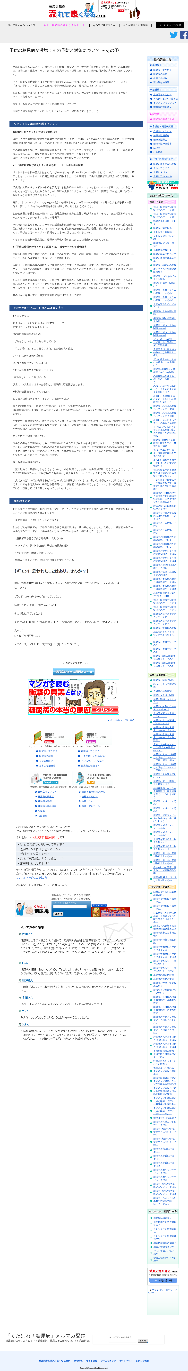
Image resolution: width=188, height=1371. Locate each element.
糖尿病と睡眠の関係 (163, 680)
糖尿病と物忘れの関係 (164, 265)
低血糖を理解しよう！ (164, 250)
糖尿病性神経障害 (47, 806)
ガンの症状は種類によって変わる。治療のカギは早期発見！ (164, 342)
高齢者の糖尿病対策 (163, 974)
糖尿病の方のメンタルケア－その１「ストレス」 (164, 1020)
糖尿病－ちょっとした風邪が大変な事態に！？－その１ (164, 1200)
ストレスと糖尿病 (162, 232)
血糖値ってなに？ (90, 751)
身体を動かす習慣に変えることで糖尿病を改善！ (164, 870)
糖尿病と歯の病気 (162, 228)
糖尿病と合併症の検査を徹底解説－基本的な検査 (164, 1000)
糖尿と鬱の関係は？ (164, 1247)
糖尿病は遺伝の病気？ (165, 1243)
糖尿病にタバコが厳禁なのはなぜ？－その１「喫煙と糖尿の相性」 (164, 757)
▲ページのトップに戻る (121, 720)
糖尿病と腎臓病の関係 (164, 628)
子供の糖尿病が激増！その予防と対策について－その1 (164, 1054)
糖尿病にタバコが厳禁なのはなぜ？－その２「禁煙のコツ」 (164, 767)
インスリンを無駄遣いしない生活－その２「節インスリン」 (164, 1110)
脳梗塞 (41, 811)
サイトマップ (126, 1361)
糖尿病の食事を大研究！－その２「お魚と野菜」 (164, 737)
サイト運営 (91, 1361)
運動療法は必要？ (163, 1217)
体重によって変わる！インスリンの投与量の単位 (164, 1071)
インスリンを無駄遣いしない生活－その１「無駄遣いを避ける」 (164, 1100)
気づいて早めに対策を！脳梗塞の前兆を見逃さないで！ (164, 453)
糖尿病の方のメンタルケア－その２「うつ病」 (164, 1030)
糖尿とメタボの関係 (163, 695)
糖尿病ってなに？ (48, 751)
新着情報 (78, 1361)
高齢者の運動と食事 (163, 979)
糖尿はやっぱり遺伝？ (164, 1117)
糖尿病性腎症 (45, 801)
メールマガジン (108, 1361)
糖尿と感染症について (164, 254)
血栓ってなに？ (90, 796)
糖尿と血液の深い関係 (93, 791)
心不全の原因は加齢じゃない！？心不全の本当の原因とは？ (164, 389)
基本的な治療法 (47, 765)
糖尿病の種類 (46, 756)
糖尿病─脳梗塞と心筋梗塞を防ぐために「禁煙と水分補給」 (164, 443)
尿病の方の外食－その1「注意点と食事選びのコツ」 (164, 747)
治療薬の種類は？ (90, 765)
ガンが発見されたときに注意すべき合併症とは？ (164, 362)
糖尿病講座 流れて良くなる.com (54, 1361)
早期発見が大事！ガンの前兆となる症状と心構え (164, 352)
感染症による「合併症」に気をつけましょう (164, 635)
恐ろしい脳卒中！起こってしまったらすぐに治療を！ (164, 463)
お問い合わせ (142, 1361)
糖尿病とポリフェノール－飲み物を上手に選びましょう (164, 818)
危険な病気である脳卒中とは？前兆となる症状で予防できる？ (164, 473)
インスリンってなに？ (92, 760)
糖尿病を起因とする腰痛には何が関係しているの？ (164, 515)
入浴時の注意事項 (162, 691)
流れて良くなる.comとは (21, 25)
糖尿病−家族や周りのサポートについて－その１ (164, 1131)
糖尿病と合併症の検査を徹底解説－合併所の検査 (164, 1010)
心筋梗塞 (42, 815)
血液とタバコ (88, 801)
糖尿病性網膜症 (46, 796)
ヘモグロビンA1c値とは (93, 756)
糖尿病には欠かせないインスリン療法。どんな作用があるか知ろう (164, 1080)
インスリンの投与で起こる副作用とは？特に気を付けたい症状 (164, 1090)
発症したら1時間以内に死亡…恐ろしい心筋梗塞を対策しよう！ (164, 399)
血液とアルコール (91, 806)
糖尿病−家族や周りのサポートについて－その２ (164, 1141)
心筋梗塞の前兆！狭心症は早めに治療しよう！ (164, 379)
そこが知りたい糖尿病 (135, 25)
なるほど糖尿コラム (104, 25)
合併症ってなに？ (47, 791)
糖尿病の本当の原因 (163, 119)
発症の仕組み (46, 760)
